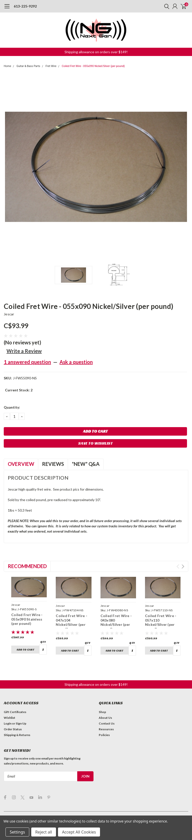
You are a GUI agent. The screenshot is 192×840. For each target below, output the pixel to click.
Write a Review (24, 351)
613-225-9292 (25, 6)
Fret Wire (51, 66)
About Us (105, 709)
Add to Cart (25, 649)
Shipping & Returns (17, 726)
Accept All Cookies (79, 832)
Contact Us (106, 714)
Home (7, 66)
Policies (104, 726)
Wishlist (9, 709)
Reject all (43, 832)
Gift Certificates (15, 703)
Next (182, 566)
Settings (17, 832)
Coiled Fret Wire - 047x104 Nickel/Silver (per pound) (71, 622)
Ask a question (76, 362)
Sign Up (21, 714)
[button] (96, 52)
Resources (106, 720)
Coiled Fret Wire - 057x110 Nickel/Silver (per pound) (160, 622)
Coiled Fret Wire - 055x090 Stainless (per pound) (27, 619)
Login (8, 714)
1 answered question (27, 362)
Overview (21, 464)
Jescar (9, 314)
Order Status (13, 720)
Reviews (53, 464)
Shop (102, 703)
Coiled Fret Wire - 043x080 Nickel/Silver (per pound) (116, 622)
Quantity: (12, 407)
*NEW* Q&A (86, 464)
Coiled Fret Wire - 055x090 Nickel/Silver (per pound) (93, 66)
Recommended (27, 566)
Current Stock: (18, 390)
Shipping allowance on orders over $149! (96, 52)
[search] (165, 6)
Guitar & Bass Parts (28, 66)
